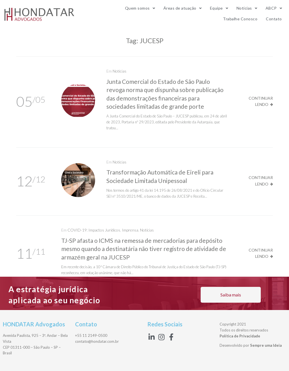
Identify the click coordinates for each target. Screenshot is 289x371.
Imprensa (130, 230)
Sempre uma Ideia (266, 345)
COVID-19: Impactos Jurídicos (93, 230)
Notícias (119, 71)
